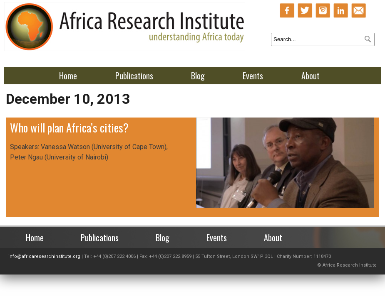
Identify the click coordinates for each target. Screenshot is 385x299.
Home (68, 76)
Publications (134, 76)
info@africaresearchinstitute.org (44, 256)
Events (253, 76)
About (310, 76)
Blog (198, 76)
